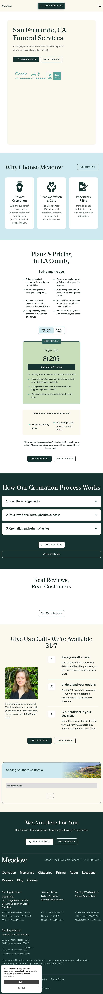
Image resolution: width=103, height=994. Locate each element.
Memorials (27, 872)
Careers (32, 880)
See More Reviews (51, 613)
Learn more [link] (9, 976)
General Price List (17, 920)
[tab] (46, 330)
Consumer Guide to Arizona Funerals (16, 954)
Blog (20, 880)
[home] (7, 6)
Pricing (61, 872)
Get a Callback (51, 59)
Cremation (9, 872)
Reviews (7, 880)
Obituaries (45, 872)
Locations (88, 872)
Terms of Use (58, 979)
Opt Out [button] (21, 988)
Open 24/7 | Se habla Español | (63, 860)
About (74, 872)
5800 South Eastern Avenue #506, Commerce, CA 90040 (16, 914)
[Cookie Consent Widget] (21, 979)
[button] (96, 5)
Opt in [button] (21, 982)
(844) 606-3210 (92, 860)
